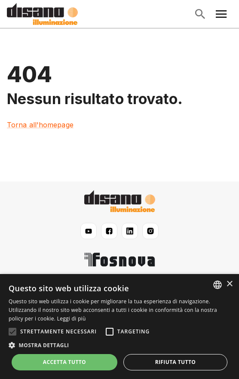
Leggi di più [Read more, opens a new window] (71, 318)
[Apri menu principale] (221, 14)
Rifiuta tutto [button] (175, 362)
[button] (119, 345)
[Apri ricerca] (200, 14)
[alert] (119, 326)
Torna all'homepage (40, 124)
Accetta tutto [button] (64, 362)
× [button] (229, 284)
